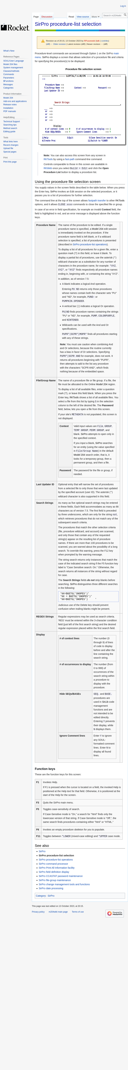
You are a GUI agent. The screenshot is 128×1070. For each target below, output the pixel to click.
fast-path (69, 159)
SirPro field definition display (54, 872)
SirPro (42, 851)
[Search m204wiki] (115, 15)
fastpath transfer (97, 200)
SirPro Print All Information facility (56, 867)
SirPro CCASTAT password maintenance (61, 876)
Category (41, 895)
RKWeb (48, 168)
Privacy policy (38, 912)
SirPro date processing (51, 888)
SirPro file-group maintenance (55, 880)
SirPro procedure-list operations (90, 244)
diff (48, 44)
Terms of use (78, 912)
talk (97, 41)
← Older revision (58, 44)
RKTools (48, 159)
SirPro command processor (53, 863)
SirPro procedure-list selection (56, 855)
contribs (104, 41)
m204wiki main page (58, 912)
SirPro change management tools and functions (64, 884)
